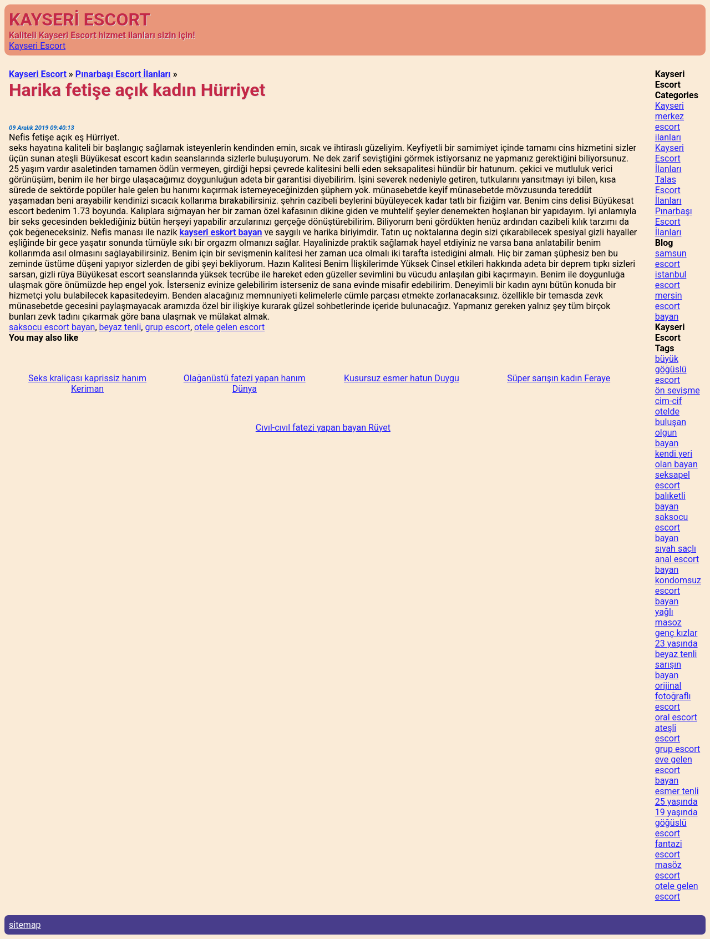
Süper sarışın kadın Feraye (558, 378)
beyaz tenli (120, 327)
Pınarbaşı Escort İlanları (123, 74)
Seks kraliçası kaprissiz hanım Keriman (87, 383)
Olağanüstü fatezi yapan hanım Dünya (245, 383)
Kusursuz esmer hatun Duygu (401, 378)
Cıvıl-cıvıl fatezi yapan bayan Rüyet (323, 427)
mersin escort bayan (668, 306)
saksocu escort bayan (52, 327)
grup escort (167, 327)
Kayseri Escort (37, 46)
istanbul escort (671, 279)
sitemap (25, 925)
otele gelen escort (229, 327)
